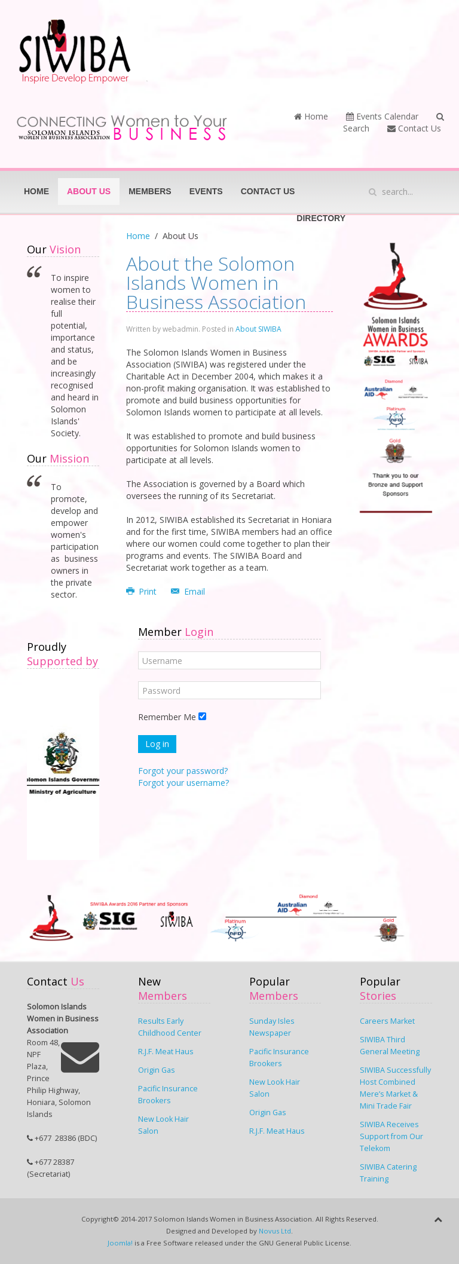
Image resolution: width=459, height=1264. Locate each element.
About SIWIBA (258, 329)
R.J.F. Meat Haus (166, 1051)
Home (311, 116)
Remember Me (167, 717)
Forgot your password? (183, 770)
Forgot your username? (183, 782)
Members (150, 191)
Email (188, 591)
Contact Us (414, 128)
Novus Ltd (275, 1230)
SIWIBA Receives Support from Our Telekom (391, 1136)
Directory (320, 218)
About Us (89, 191)
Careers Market (387, 1021)
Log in (157, 743)
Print (143, 591)
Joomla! (120, 1242)
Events (206, 191)
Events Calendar (382, 116)
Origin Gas (156, 1070)
